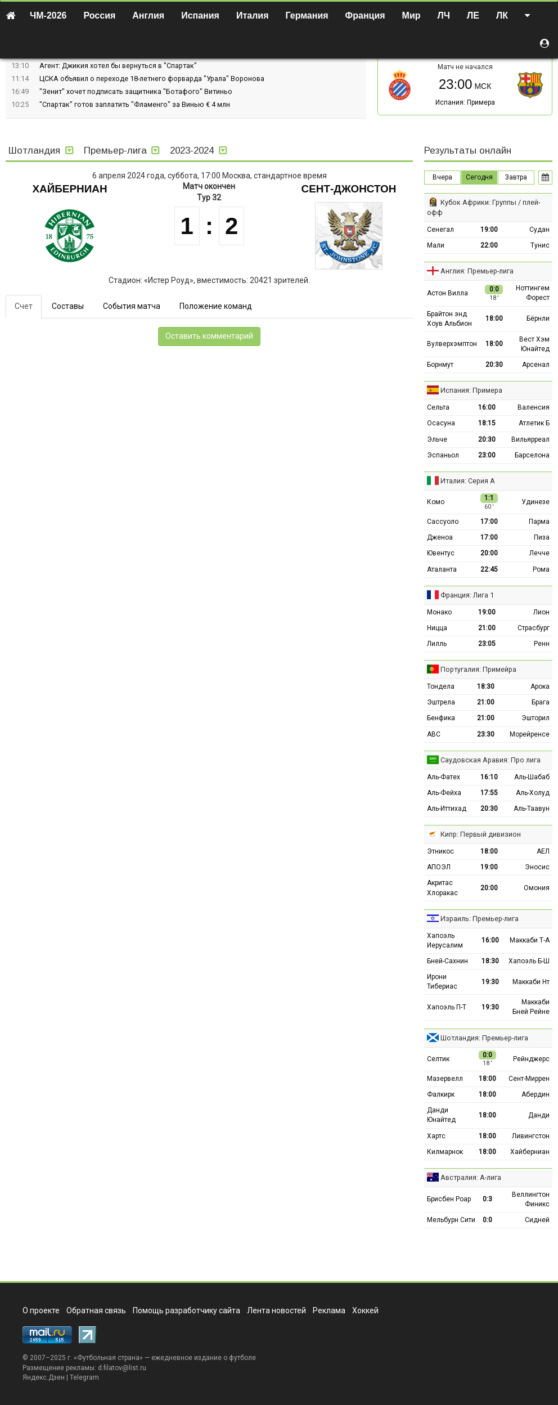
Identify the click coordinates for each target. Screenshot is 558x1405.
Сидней (537, 1220)
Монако (439, 612)
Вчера (442, 177)
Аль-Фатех (443, 777)
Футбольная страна (108, 1358)
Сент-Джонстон (349, 189)
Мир (411, 15)
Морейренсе (530, 734)
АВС (433, 734)
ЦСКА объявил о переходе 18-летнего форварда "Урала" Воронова (151, 78)
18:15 (487, 423)
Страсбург (534, 628)
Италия (252, 15)
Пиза (542, 537)
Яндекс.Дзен (43, 1377)
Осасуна (441, 423)
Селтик (438, 1059)
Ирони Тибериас (442, 981)
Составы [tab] (68, 306)
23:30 (485, 734)
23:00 (487, 455)
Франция (365, 15)
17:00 (489, 522)
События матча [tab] (131, 306)
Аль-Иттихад (446, 809)
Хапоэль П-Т (446, 1007)
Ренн (542, 644)
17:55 (489, 793)
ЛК (502, 15)
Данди (539, 1115)
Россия (100, 15)
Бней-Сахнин (447, 961)
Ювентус (440, 553)
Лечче (539, 553)
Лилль (437, 644)
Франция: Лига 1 (467, 595)
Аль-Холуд (533, 793)
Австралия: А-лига (470, 1177)
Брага (541, 702)
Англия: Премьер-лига (477, 271)
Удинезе (535, 502)
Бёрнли (538, 318)
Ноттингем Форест (533, 293)
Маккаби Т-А (530, 940)
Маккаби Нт (531, 982)
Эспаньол (443, 455)
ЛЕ (473, 15)
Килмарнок (445, 1152)
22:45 (489, 569)
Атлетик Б (534, 423)
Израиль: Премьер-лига (479, 918)
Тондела (440, 686)
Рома (541, 569)
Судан (539, 230)
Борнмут (440, 365)
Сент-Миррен (529, 1079)
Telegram (84, 1377)
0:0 (487, 1220)
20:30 (494, 365)
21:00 (487, 628)
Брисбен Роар (449, 1199)
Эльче (437, 439)
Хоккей (365, 1310)
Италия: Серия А (467, 481)
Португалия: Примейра (478, 669)
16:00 (487, 407)
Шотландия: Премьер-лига (484, 1038)
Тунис (540, 245)
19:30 (490, 982)
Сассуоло (442, 522)
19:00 (489, 230)
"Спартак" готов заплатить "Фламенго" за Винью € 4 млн (134, 104)
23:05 (487, 644)
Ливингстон (531, 1136)
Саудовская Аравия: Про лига (490, 760)
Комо (435, 502)
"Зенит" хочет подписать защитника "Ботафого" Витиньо (135, 91)
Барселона (532, 455)
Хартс (436, 1136)
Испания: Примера (465, 102)
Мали (435, 245)
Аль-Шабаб (532, 777)
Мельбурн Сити (451, 1220)
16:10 (489, 777)
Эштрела (441, 702)
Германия (307, 15)
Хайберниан (69, 189)
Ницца (437, 628)
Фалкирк (440, 1094)
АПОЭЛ (439, 867)
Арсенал (536, 365)
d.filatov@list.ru (122, 1368)
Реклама (329, 1310)
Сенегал (440, 230)
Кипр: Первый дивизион (480, 834)
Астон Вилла (447, 293)
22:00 (489, 245)
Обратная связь (96, 1310)
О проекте (41, 1310)
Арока (540, 686)
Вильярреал (530, 439)
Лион (541, 612)
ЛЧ (444, 15)
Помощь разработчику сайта (186, 1310)
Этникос (440, 851)
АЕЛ (543, 851)
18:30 (485, 686)
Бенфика (441, 718)
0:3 (487, 1199)
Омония (537, 888)
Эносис (537, 867)
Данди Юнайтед (441, 1115)
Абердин (535, 1094)
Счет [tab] (24, 306)
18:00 (494, 318)
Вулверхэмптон (452, 344)
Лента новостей (276, 1310)
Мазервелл (445, 1079)
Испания (200, 15)
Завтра (516, 177)
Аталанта (442, 569)
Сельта (438, 407)
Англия (148, 15)
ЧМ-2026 (48, 15)
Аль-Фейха (444, 793)
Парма (539, 522)
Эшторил (535, 718)
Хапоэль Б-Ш (529, 961)
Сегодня (479, 177)
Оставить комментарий (209, 335)
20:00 (489, 553)
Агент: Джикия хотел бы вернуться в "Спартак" (118, 65)
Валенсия (534, 407)
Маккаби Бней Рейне (531, 1007)
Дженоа (440, 537)
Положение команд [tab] (215, 306)
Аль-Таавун (532, 809)
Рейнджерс (531, 1059)
